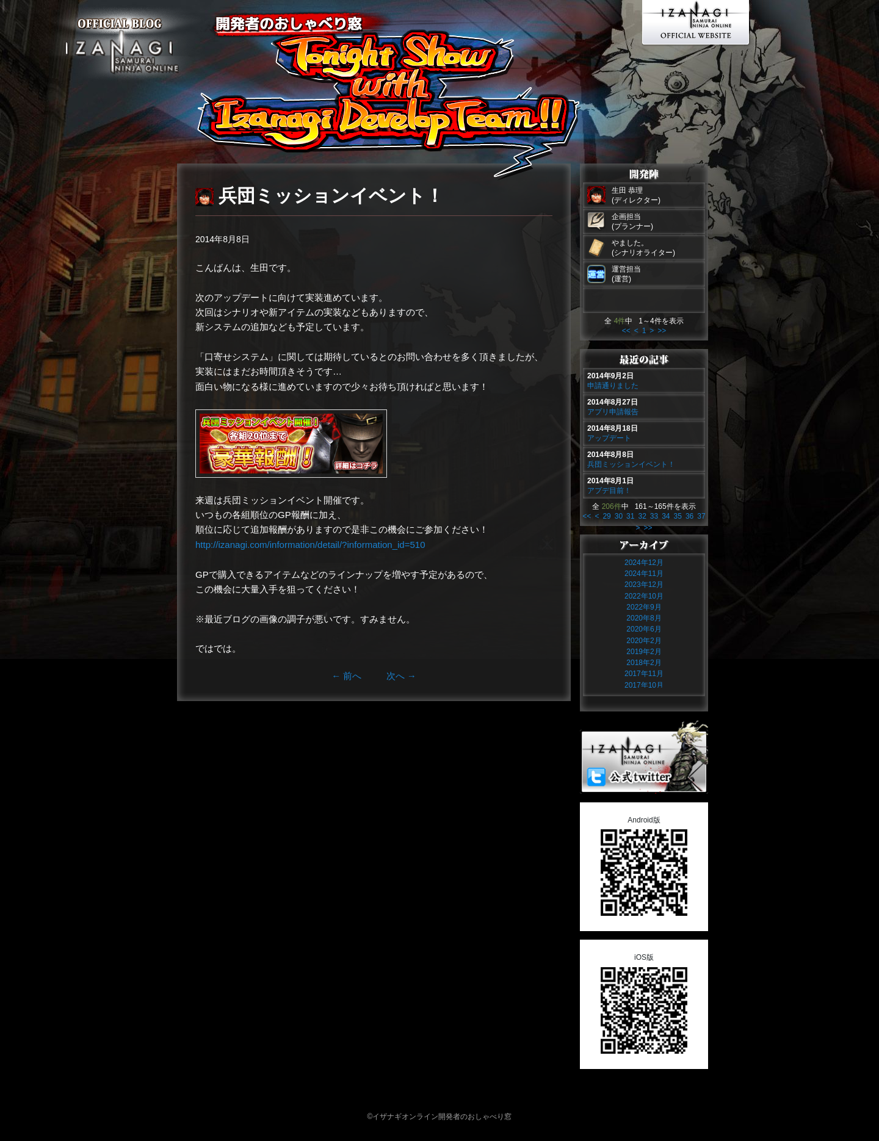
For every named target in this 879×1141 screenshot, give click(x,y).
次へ (401, 676)
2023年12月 (644, 584)
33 (654, 516)
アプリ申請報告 (612, 412)
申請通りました (612, 385)
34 (666, 516)
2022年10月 (644, 596)
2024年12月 (644, 562)
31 (630, 516)
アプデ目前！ (609, 490)
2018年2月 (643, 662)
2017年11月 (644, 673)
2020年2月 (643, 640)
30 (619, 516)
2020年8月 (643, 618)
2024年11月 (644, 573)
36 (689, 516)
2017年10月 (644, 685)
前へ (346, 676)
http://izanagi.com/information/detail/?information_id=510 (310, 544)
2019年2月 (643, 651)
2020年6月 (643, 629)
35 (678, 516)
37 (701, 516)
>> (661, 330)
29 (606, 516)
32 (642, 516)
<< (626, 330)
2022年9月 (643, 607)
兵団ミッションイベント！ (631, 464)
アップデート (609, 438)
